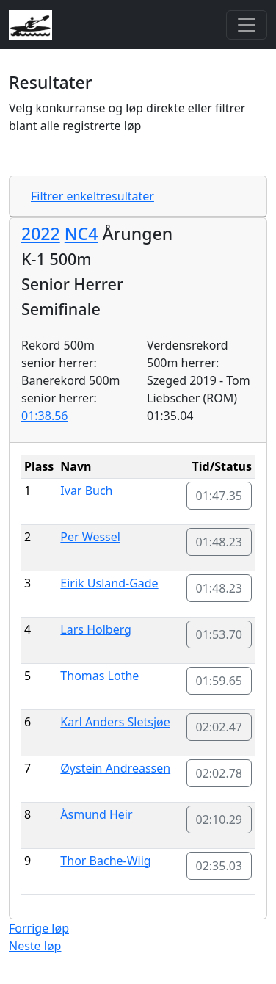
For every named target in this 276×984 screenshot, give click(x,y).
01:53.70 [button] (219, 634)
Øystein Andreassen (115, 768)
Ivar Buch (86, 490)
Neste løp (35, 946)
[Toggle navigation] (246, 25)
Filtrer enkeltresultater (92, 196)
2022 (40, 233)
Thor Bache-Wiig (105, 861)
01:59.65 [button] (219, 681)
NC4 (81, 233)
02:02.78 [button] (219, 773)
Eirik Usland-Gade (109, 583)
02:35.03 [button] (219, 866)
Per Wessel (90, 537)
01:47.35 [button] (219, 496)
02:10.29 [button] (219, 819)
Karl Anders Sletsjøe (115, 722)
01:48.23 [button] (219, 542)
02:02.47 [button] (219, 727)
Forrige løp (39, 928)
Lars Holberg (95, 629)
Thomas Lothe (99, 676)
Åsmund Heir (96, 814)
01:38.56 (44, 416)
